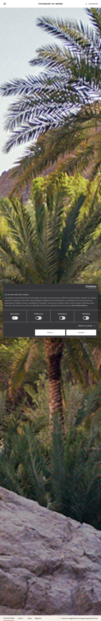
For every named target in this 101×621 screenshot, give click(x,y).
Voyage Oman (8, 618)
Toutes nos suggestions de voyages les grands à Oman (77, 618)
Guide (30, 618)
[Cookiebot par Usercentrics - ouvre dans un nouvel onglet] (87, 286)
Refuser (50, 332)
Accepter (81, 332)
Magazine (38, 618)
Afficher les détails (85, 326)
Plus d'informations (79, 305)
